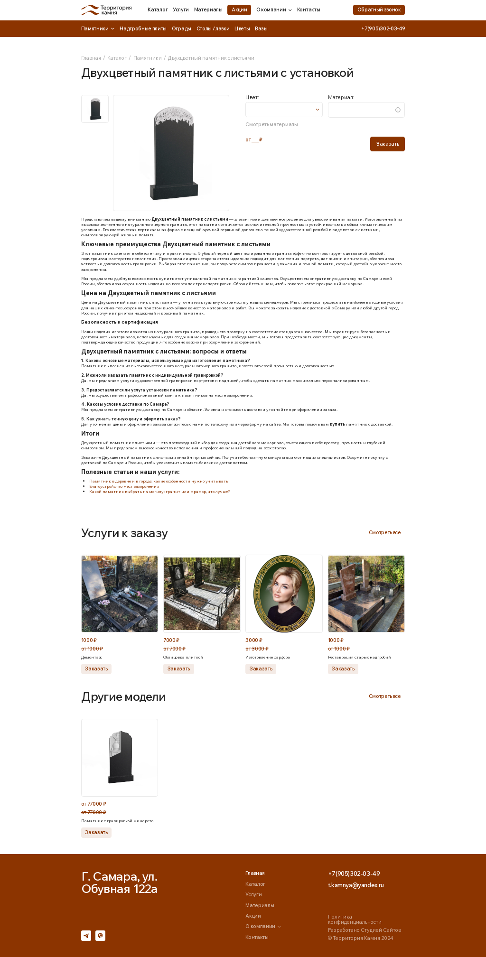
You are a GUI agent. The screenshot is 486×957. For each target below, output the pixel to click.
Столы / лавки (213, 28)
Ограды (181, 28)
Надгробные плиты (143, 28)
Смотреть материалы (271, 124)
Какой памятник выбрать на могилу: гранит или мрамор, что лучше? (159, 491)
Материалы (208, 10)
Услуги (181, 10)
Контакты (308, 10)
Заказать (387, 143)
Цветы (242, 28)
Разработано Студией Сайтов (364, 930)
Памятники (98, 29)
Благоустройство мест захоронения (124, 486)
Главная (91, 58)
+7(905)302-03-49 (383, 29)
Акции (239, 9)
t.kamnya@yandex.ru (356, 885)
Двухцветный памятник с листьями (211, 58)
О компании (274, 10)
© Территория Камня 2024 (360, 938)
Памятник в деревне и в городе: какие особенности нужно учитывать (158, 480)
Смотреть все (385, 532)
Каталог (158, 10)
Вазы (261, 28)
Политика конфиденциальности (355, 919)
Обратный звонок (379, 9)
